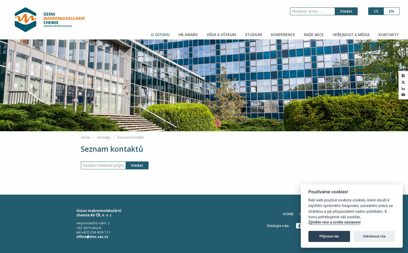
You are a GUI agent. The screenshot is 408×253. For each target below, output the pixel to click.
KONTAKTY (388, 34)
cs (376, 11)
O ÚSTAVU (160, 34)
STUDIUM (253, 34)
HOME (288, 213)
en (391, 11)
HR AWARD (188, 34)
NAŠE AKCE (313, 34)
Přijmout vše (329, 236)
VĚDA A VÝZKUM (221, 34)
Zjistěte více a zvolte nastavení (334, 222)
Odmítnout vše (374, 236)
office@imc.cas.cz (92, 236)
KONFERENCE (282, 34)
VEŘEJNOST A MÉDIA (351, 34)
